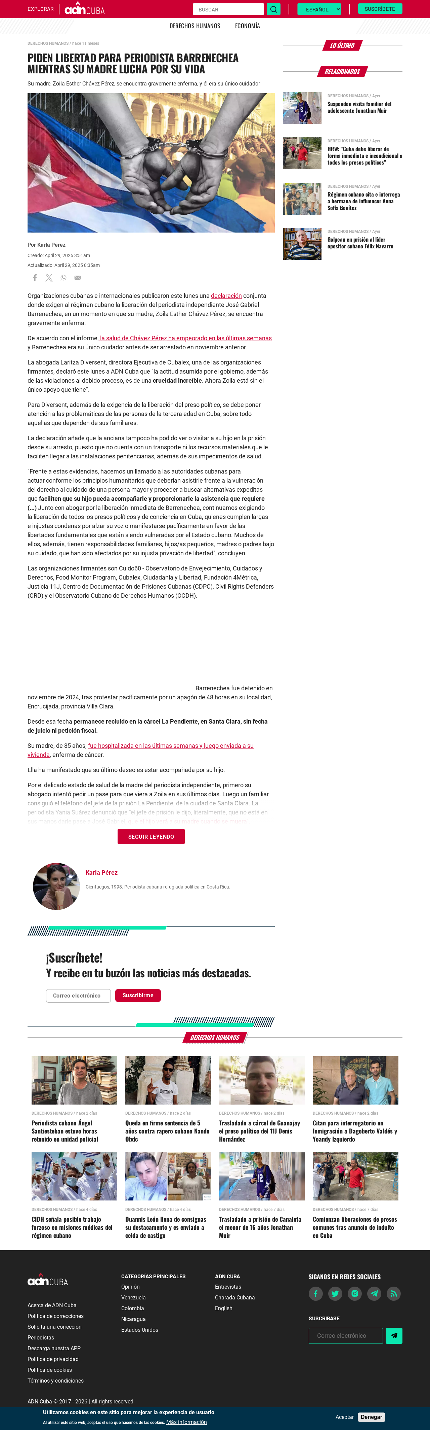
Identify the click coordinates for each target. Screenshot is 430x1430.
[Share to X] (49, 278)
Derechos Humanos (195, 25)
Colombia (132, 1308)
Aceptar (345, 1417)
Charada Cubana (235, 1297)
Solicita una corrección (55, 1327)
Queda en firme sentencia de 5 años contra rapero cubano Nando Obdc (167, 1131)
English (223, 1308)
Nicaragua (133, 1319)
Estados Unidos (139, 1330)
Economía (247, 25)
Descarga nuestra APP (54, 1348)
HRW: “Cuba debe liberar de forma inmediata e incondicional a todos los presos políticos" (365, 155)
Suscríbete (380, 8)
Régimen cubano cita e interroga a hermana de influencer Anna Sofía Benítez (364, 201)
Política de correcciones (56, 1316)
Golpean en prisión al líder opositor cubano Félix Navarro (360, 242)
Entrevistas (228, 1287)
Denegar (371, 1417)
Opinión (130, 1287)
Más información (186, 1422)
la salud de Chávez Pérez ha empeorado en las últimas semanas (185, 338)
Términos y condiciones (56, 1380)
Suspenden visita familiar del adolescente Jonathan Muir (359, 107)
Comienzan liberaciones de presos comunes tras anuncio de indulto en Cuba (355, 1227)
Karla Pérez (51, 245)
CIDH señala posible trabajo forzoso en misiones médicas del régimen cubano (72, 1227)
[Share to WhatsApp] (63, 278)
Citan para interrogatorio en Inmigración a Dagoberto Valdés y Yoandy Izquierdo (355, 1131)
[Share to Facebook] (35, 278)
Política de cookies (50, 1370)
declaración (226, 295)
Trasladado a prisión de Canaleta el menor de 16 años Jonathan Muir (260, 1227)
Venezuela (133, 1297)
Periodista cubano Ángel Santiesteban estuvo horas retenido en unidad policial (65, 1131)
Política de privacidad (53, 1359)
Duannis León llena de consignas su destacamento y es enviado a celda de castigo (165, 1227)
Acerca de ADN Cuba (52, 1305)
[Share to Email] (77, 278)
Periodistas (41, 1337)
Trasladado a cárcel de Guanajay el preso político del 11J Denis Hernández (259, 1131)
